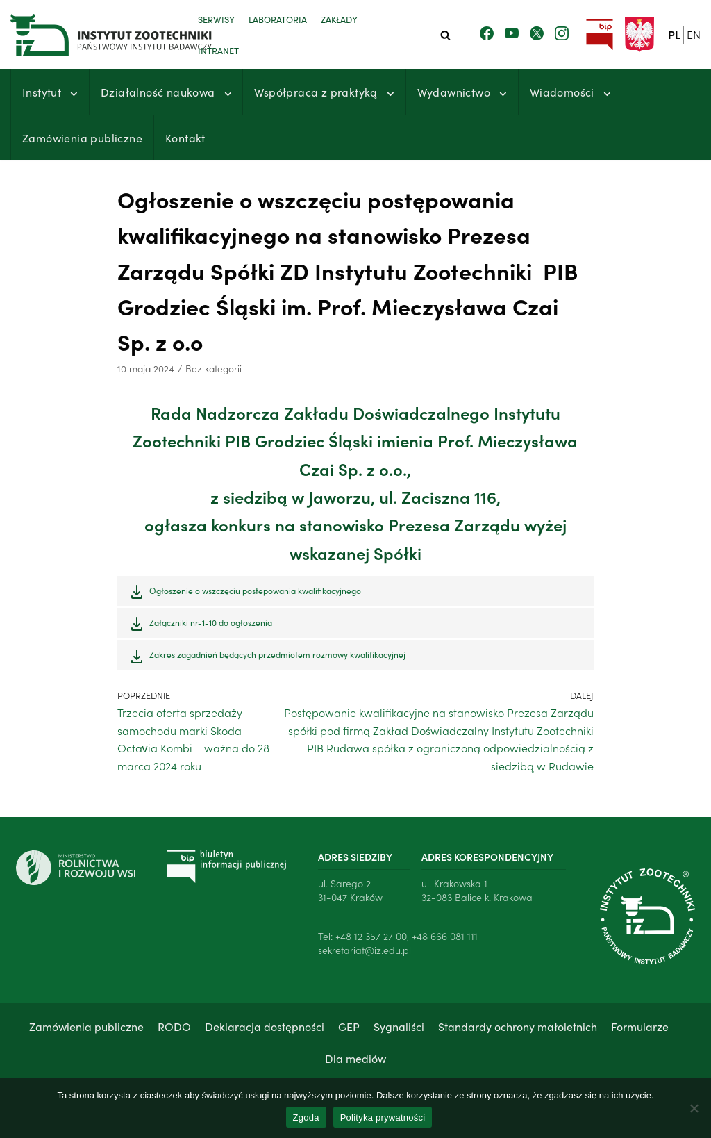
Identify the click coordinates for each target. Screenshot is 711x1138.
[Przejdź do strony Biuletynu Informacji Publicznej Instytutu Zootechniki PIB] (599, 35)
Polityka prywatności (383, 1117)
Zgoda (306, 1117)
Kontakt (185, 137)
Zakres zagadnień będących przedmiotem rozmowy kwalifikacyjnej (277, 654)
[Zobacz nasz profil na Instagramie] (562, 34)
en (694, 34)
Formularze (640, 1026)
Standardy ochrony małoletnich (517, 1026)
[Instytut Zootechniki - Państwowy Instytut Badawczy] (93, 35)
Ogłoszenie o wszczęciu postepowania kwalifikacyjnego (255, 590)
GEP (349, 1026)
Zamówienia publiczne (82, 137)
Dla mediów (355, 1058)
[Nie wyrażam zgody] (694, 1108)
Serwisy (216, 19)
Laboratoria (278, 19)
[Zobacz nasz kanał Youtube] (512, 34)
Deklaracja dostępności (264, 1026)
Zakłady (339, 19)
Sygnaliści (399, 1026)
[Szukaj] (445, 35)
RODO (174, 1026)
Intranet (218, 50)
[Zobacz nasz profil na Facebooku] (487, 34)
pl (674, 34)
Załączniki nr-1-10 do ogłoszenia (210, 622)
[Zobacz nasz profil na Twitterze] (537, 34)
